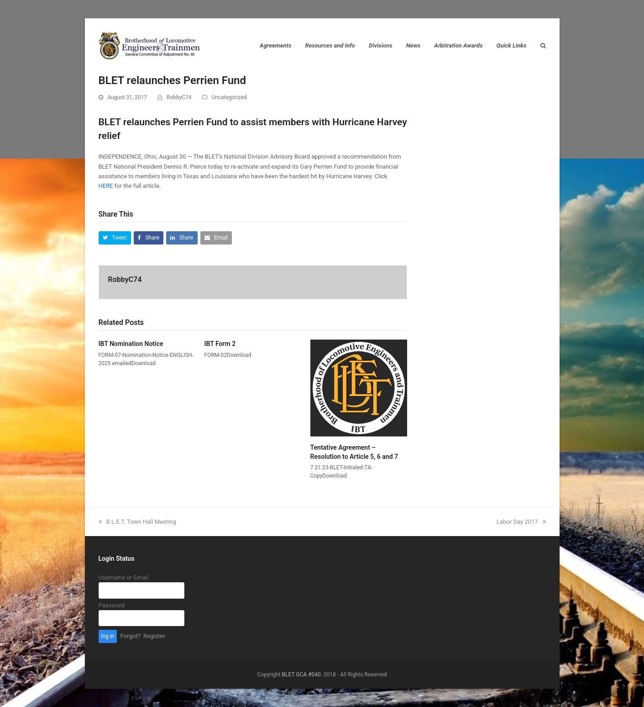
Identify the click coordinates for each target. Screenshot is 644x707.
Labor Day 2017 (521, 521)
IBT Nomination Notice (131, 343)
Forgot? (130, 636)
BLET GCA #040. (302, 674)
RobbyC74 (179, 97)
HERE (106, 185)
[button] (115, 238)
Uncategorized (229, 97)
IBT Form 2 (220, 343)
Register (154, 636)
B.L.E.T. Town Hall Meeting (137, 521)
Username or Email (123, 577)
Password (112, 605)
